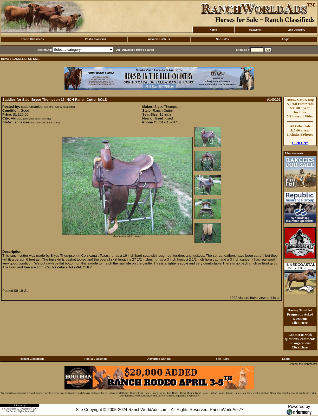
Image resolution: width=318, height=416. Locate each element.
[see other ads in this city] (37, 118)
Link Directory (296, 29)
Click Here (300, 143)
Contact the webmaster (303, 363)
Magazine (255, 29)
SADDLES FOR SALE (26, 58)
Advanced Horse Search (138, 49)
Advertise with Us (159, 39)
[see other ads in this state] (45, 122)
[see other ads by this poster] (59, 107)
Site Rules (222, 39)
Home (213, 29)
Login (285, 39)
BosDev (10, 411)
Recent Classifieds (32, 39)
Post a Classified (95, 39)
